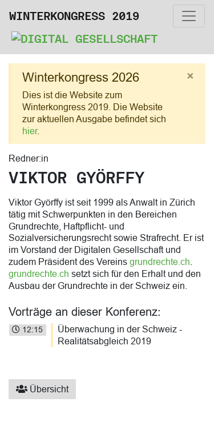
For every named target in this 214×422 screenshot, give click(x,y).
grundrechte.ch (160, 261)
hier (29, 131)
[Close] (190, 76)
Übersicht (42, 389)
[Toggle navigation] (189, 16)
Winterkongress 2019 (74, 16)
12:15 (27, 329)
